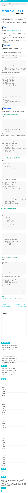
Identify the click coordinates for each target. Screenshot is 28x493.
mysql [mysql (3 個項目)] (11, 481)
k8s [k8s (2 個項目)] (19, 480)
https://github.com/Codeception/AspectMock (14, 30)
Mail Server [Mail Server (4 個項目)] (7, 481)
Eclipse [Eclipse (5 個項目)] (23, 479)
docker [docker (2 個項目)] (20, 479)
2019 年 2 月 (3, 438)
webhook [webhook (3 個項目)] (3, 484)
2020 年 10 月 (4, 410)
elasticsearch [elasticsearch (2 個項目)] (3, 480)
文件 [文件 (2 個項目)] (4, 485)
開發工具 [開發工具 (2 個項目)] (9, 485)
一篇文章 (6, 18)
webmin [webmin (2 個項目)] (6, 484)
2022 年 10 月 (4, 389)
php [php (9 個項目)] (10, 483)
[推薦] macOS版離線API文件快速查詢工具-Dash (9, 358)
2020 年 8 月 (3, 414)
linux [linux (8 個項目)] (2, 481)
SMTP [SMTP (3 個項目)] (14, 483)
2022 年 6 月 (3, 395)
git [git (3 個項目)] (6, 480)
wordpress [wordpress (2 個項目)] (15, 484)
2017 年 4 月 (3, 465)
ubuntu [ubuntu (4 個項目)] (22, 483)
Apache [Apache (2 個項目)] (5, 479)
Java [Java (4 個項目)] (17, 480)
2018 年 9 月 (3, 442)
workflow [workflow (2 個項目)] (23, 484)
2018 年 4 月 (3, 450)
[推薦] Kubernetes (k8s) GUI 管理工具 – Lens (8, 368)
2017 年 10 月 (4, 455)
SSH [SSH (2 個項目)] (16, 483)
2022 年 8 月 (3, 393)
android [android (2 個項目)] (2, 479)
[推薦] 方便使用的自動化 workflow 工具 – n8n (9, 370)
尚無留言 (11, 5)
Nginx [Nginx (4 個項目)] (14, 481)
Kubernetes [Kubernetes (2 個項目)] (21, 480)
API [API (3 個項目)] (7, 479)
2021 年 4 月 (3, 404)
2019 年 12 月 (4, 427)
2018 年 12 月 (4, 440)
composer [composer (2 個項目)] (17, 479)
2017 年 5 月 (3, 463)
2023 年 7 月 (3, 385)
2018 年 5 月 (3, 448)
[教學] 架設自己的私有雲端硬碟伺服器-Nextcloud (9, 356)
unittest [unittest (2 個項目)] (25, 483)
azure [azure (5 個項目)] (11, 479)
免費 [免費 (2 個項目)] (25, 484)
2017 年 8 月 (3, 457)
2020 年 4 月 (3, 421)
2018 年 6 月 (3, 446)
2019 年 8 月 (3, 433)
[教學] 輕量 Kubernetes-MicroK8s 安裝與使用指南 (9, 345)
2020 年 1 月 (3, 425)
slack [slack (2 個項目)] (12, 483)
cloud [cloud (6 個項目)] (14, 479)
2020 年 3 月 (3, 423)
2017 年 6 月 (3, 461)
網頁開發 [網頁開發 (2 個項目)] (6, 485)
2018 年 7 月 (3, 444)
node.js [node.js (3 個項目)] (17, 481)
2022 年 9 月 (3, 391)
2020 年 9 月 (3, 412)
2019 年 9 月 (3, 431)
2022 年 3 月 (3, 397)
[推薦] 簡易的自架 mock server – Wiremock (8, 372)
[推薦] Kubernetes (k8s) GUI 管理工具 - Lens (8, 360)
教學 (2, 473)
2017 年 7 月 (3, 459)
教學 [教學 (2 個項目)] (2, 485)
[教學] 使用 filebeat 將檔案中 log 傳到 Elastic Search (10, 349)
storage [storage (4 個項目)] (19, 483)
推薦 (2, 471)
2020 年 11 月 (4, 408)
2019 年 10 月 (4, 429)
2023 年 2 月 (3, 387)
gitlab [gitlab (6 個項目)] (8, 480)
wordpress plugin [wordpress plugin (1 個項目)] (19, 484)
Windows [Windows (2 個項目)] (12, 484)
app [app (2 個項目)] (9, 479)
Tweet (3, 298)
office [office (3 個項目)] (19, 481)
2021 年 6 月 (3, 402)
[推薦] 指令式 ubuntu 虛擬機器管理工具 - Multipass (10, 347)
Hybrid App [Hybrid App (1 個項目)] (13, 480)
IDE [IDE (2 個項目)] (15, 480)
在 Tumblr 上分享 (8, 298)
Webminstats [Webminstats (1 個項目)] (9, 484)
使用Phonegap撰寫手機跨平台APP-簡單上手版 (9, 362)
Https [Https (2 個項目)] (11, 480)
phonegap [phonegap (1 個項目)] (7, 483)
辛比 (3, 5)
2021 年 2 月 (3, 406)
